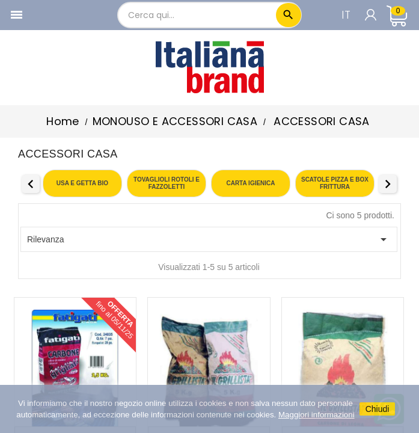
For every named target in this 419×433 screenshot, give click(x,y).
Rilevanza (209, 239)
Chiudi (377, 409)
